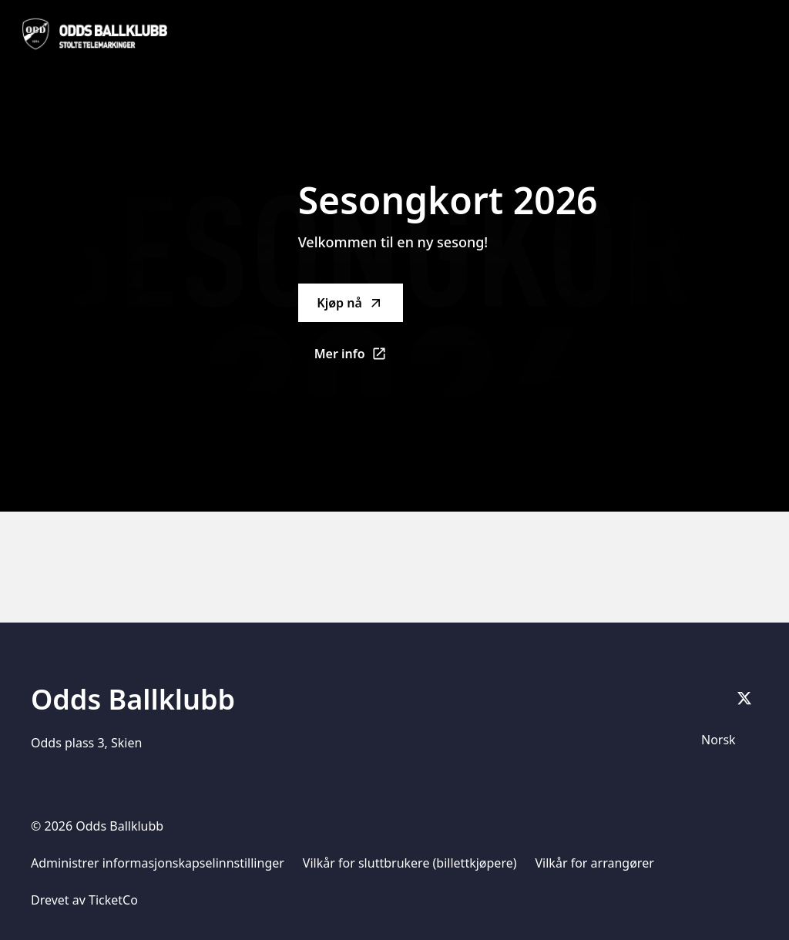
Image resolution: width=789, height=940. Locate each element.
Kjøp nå (350, 302)
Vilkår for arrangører (595, 862)
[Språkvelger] (725, 739)
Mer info (358, 358)
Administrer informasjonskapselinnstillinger (157, 862)
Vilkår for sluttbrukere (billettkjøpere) (410, 862)
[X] (744, 698)
